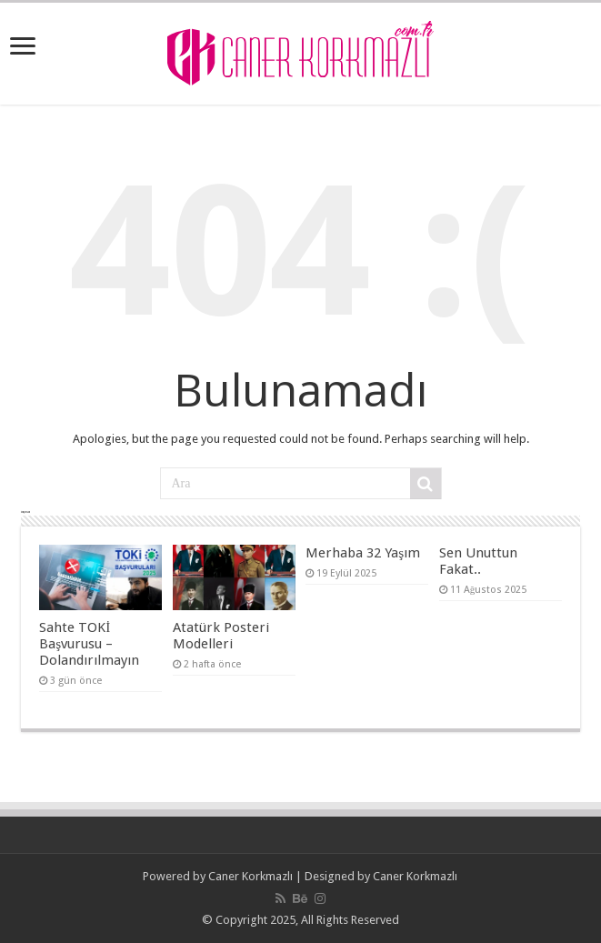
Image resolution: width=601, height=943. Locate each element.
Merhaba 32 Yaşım (363, 553)
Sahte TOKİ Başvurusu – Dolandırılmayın (89, 643)
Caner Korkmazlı (250, 876)
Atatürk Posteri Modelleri (221, 635)
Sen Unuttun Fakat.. (478, 561)
